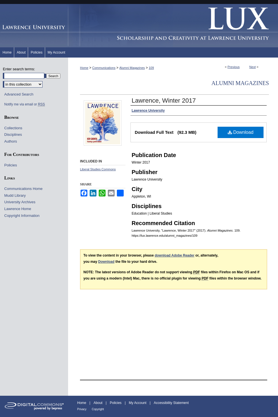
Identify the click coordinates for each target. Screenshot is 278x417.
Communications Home (23, 189)
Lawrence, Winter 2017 (164, 100)
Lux (173, 25)
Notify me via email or (24, 104)
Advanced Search (18, 94)
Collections (13, 128)
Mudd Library (15, 195)
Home (84, 67)
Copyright (98, 409)
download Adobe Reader (174, 255)
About (99, 403)
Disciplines (13, 134)
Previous (234, 67)
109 (151, 67)
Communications (103, 67)
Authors (10, 141)
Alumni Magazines (132, 67)
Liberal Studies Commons (98, 169)
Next (252, 67)
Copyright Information (21, 215)
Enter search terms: (19, 69)
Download (241, 132)
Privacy (82, 409)
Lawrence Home (17, 209)
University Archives (19, 202)
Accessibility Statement (171, 403)
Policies (10, 165)
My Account (138, 403)
